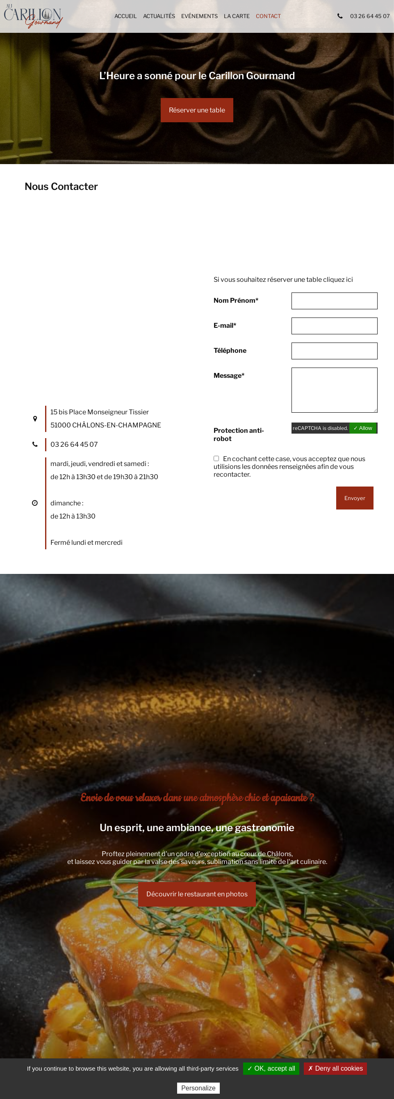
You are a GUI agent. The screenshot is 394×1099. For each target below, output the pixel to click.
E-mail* (225, 325)
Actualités (159, 16)
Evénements (199, 16)
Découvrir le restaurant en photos (197, 894)
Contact (268, 16)
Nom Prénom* (236, 300)
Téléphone (230, 350)
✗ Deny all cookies (335, 1068)
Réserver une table (197, 110)
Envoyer (354, 498)
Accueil (125, 16)
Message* (229, 375)
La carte (237, 16)
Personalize (198, 1088)
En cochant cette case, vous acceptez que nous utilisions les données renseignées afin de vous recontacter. (289, 466)
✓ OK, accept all (271, 1068)
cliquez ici (338, 279)
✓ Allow (362, 428)
